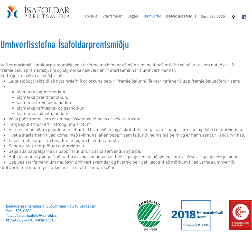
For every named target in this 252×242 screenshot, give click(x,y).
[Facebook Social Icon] (244, 17)
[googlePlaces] (233, 17)
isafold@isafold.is (181, 16)
